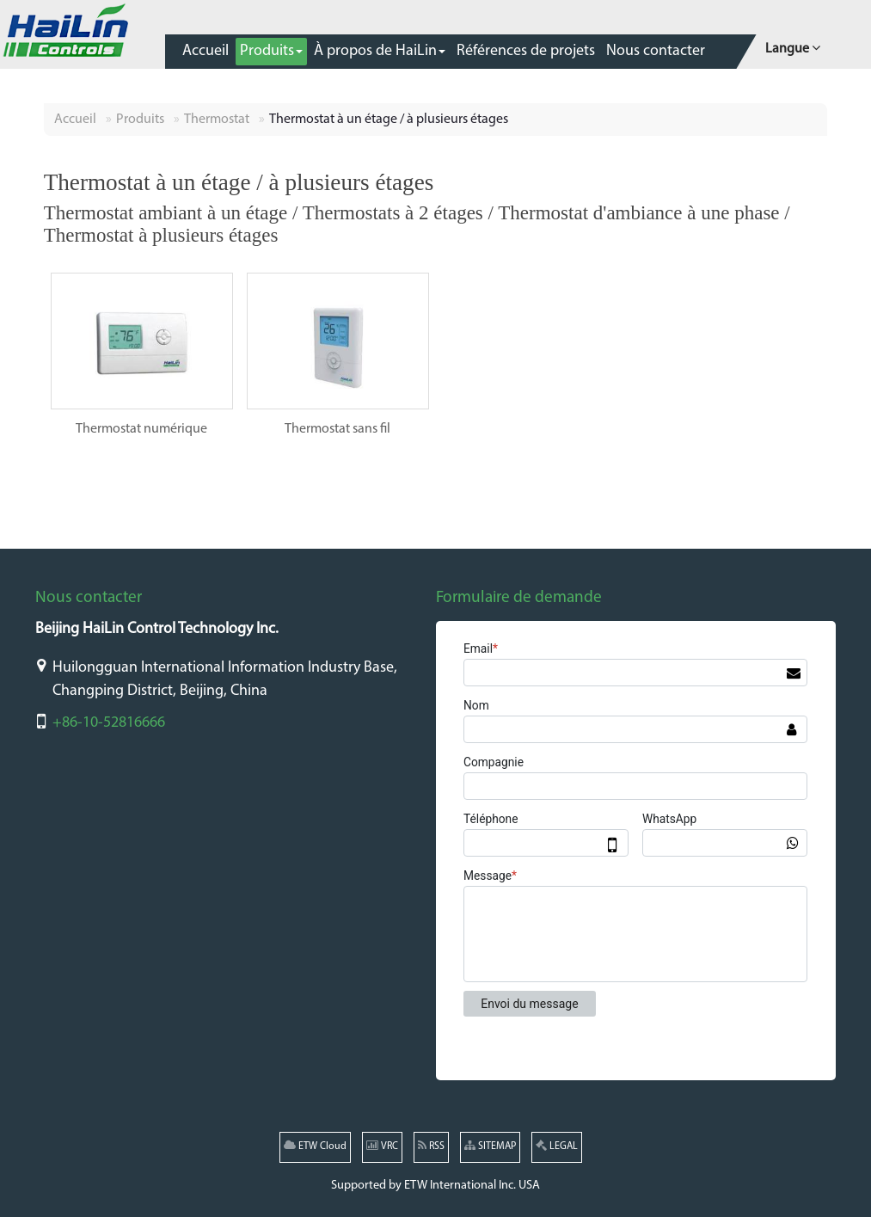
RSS (431, 1146)
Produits (140, 119)
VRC (382, 1146)
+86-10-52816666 (108, 723)
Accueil (75, 119)
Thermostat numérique (141, 429)
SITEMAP (490, 1146)
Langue (792, 47)
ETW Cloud (315, 1146)
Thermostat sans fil (337, 429)
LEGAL (557, 1146)
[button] (271, 51)
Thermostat (216, 119)
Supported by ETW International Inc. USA (435, 1185)
